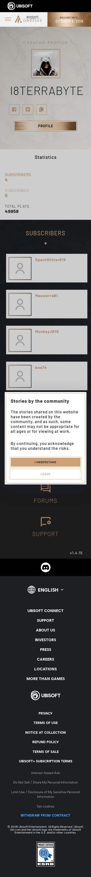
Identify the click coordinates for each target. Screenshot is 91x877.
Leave (45, 474)
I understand (45, 462)
